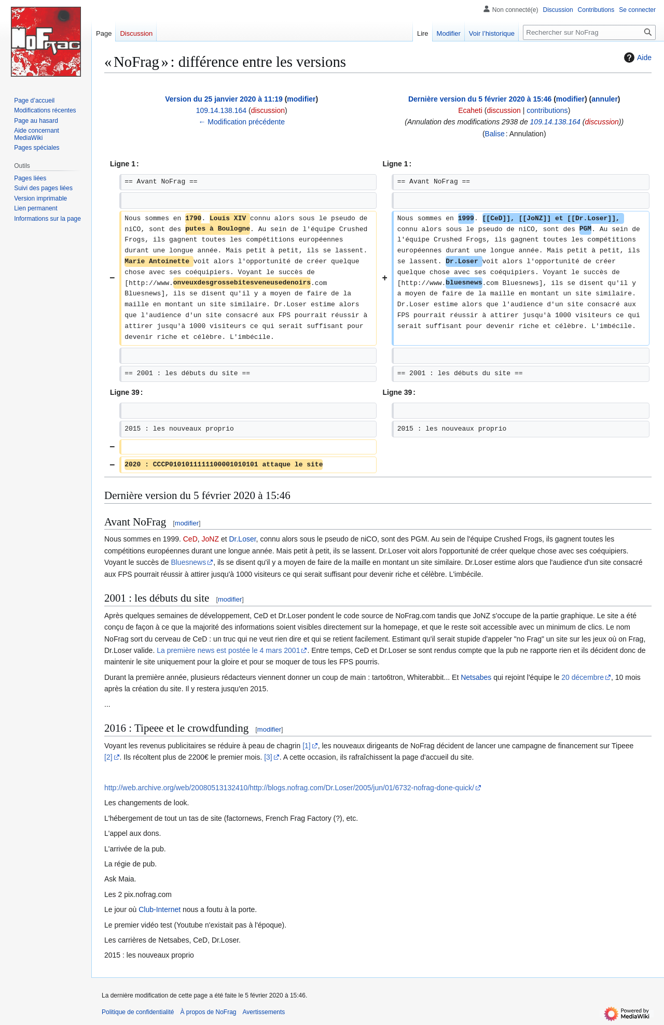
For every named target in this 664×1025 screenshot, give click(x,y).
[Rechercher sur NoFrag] (589, 32)
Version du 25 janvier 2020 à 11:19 (223, 99)
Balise (495, 134)
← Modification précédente (241, 122)
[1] (306, 746)
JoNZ (210, 539)
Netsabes (476, 677)
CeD (190, 539)
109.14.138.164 (555, 122)
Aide (636, 57)
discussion (268, 110)
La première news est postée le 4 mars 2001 (228, 650)
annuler (604, 99)
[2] (108, 757)
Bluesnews (188, 562)
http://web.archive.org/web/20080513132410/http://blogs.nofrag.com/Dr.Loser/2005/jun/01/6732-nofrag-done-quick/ (289, 788)
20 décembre (582, 677)
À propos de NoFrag (208, 1012)
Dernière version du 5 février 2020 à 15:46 (479, 99)
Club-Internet (160, 909)
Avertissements (264, 1012)
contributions (547, 110)
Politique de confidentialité (138, 1012)
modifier (301, 99)
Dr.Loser (242, 539)
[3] (268, 757)
